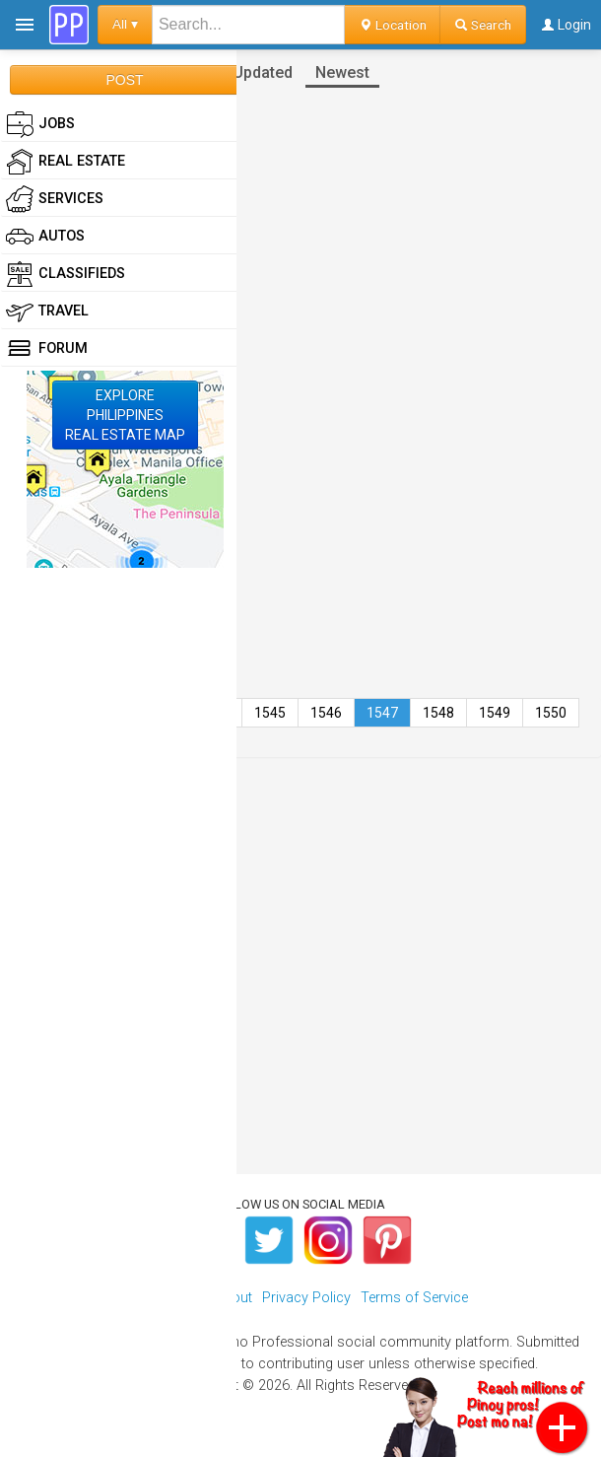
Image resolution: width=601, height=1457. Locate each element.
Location (393, 25)
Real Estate (65, 161)
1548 (438, 713)
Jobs (40, 124)
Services (54, 199)
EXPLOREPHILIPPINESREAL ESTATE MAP (125, 415)
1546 (326, 713)
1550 (551, 713)
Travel (47, 311)
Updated (263, 72)
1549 (494, 713)
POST (124, 80)
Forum (47, 349)
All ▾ (125, 24)
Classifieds (65, 274)
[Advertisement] (300, 928)
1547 (382, 713)
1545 (270, 713)
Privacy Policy (306, 1297)
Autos (45, 236)
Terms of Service (414, 1297)
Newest (342, 72)
